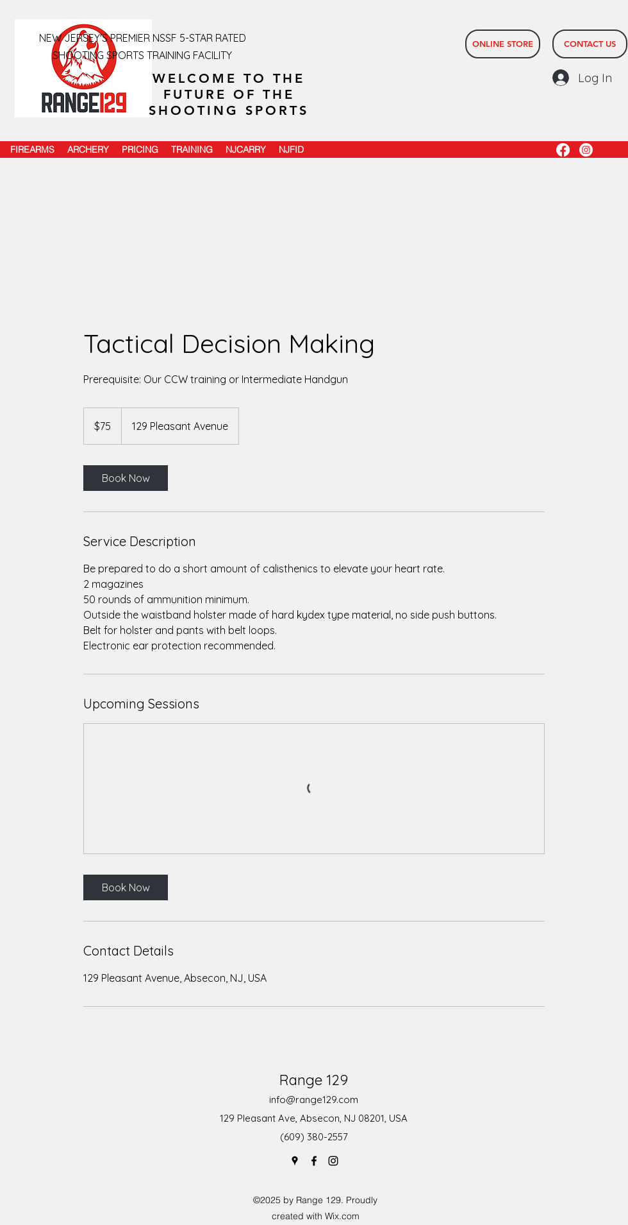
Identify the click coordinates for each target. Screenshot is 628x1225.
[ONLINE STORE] (502, 44)
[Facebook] (563, 150)
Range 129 (313, 1080)
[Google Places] (294, 1160)
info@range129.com (313, 1099)
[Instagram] (586, 150)
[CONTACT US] (589, 44)
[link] (125, 478)
